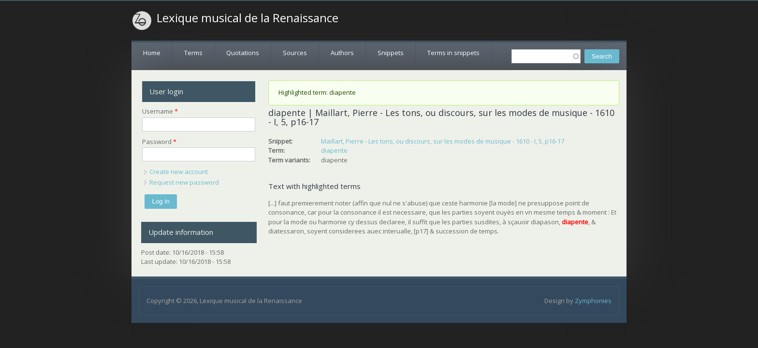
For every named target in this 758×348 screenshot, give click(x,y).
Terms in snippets (453, 52)
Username (160, 111)
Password (159, 141)
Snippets (391, 52)
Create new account (178, 171)
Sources (295, 52)
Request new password (184, 182)
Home (151, 52)
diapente (334, 150)
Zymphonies (593, 300)
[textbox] (546, 56)
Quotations (242, 52)
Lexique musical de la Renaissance (247, 18)
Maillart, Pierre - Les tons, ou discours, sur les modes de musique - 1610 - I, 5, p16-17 (442, 141)
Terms (193, 52)
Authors (342, 52)
